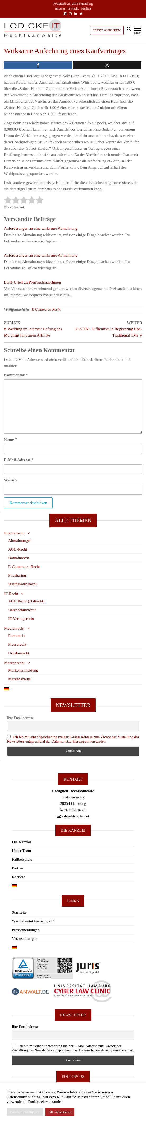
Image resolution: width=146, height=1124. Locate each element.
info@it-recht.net (75, 816)
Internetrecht (14, 533)
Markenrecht (14, 663)
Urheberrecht (18, 653)
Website (10, 480)
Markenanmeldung (23, 670)
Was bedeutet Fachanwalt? (33, 921)
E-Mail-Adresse (19, 460)
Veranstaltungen (25, 938)
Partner (17, 868)
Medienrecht (14, 628)
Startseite (19, 912)
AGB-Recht (17, 549)
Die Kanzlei (21, 842)
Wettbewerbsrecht (22, 584)
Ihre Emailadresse (20, 718)
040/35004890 (75, 810)
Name (10, 439)
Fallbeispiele (22, 859)
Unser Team (21, 851)
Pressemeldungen (26, 930)
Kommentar (16, 375)
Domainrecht (18, 558)
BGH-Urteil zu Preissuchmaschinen (32, 282)
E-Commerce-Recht (46, 310)
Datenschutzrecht (22, 610)
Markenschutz (19, 679)
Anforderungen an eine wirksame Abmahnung (40, 228)
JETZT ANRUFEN (107, 30)
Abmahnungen (19, 540)
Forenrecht (16, 636)
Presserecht (17, 644)
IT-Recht (11, 594)
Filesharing (17, 575)
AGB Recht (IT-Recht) (26, 601)
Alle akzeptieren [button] (59, 1112)
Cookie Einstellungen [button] (24, 1112)
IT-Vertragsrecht (21, 618)
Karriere (18, 877)
